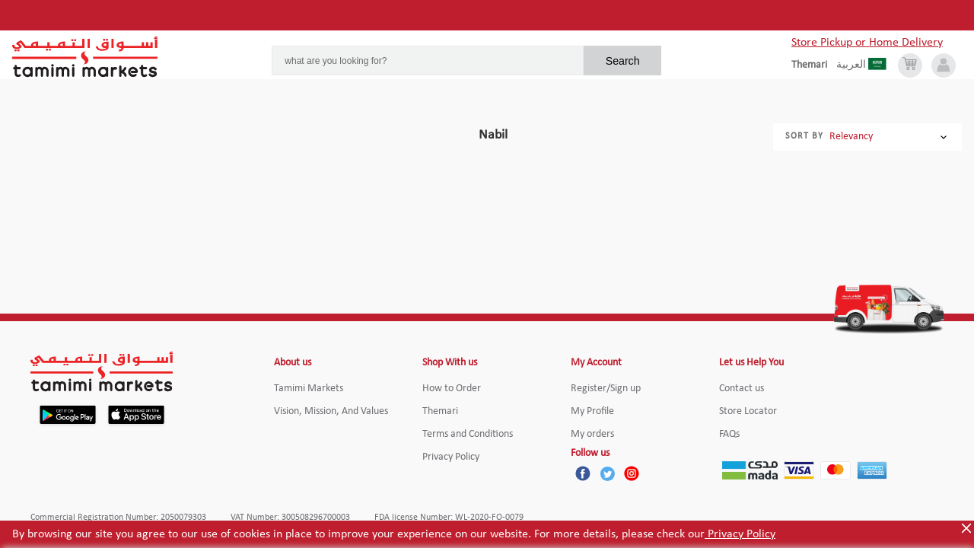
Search (623, 61)
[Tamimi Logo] (85, 57)
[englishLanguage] (813, 65)
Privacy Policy (740, 534)
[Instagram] (631, 473)
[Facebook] (583, 473)
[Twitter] (607, 473)
